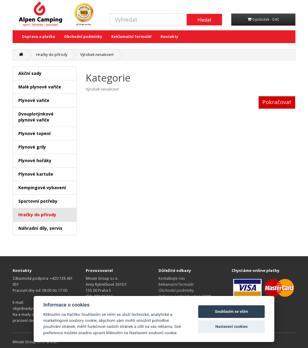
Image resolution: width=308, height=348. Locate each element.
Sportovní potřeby (37, 201)
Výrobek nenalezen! (97, 54)
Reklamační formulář (131, 36)
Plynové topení (34, 133)
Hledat (204, 20)
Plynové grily (32, 147)
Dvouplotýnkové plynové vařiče (36, 117)
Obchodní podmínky (83, 36)
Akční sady (30, 73)
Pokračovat (276, 102)
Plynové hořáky (34, 160)
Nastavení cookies (231, 326)
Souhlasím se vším (231, 311)
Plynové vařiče (33, 100)
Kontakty (169, 36)
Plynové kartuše (35, 174)
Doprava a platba (38, 36)
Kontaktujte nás (172, 278)
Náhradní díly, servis (40, 228)
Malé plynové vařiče (39, 87)
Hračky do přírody (51, 54)
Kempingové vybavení (42, 187)
